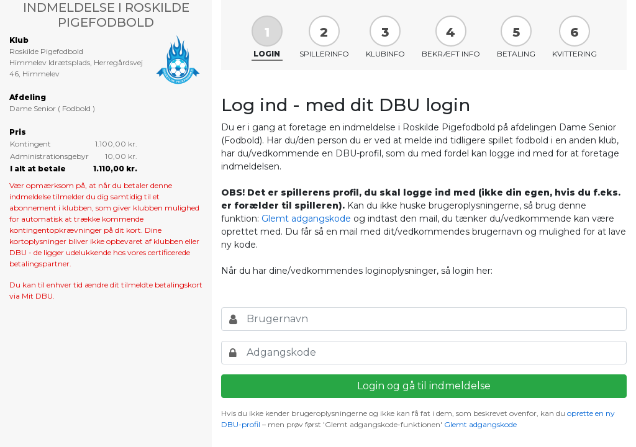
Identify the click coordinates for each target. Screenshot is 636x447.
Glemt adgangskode (306, 218)
